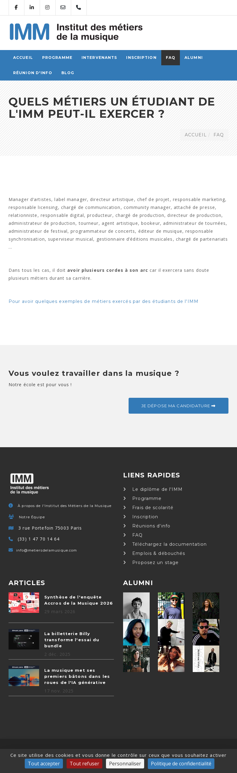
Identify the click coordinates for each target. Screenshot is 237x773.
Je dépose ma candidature (178, 405)
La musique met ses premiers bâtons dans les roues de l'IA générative (77, 676)
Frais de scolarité (148, 507)
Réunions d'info (146, 526)
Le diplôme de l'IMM (153, 489)
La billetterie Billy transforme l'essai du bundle (72, 639)
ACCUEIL (23, 57)
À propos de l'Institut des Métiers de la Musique (64, 506)
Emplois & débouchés (154, 553)
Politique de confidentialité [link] (181, 763)
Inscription (141, 57)
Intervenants (99, 57)
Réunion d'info (32, 72)
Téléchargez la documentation (165, 544)
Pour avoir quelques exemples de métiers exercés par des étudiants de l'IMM (104, 301)
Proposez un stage (151, 562)
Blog (67, 72)
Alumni (193, 57)
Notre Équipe (32, 517)
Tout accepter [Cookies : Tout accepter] (44, 763)
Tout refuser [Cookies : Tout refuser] (84, 763)
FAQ (170, 57)
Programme (57, 57)
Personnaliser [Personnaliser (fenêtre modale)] (125, 763)
